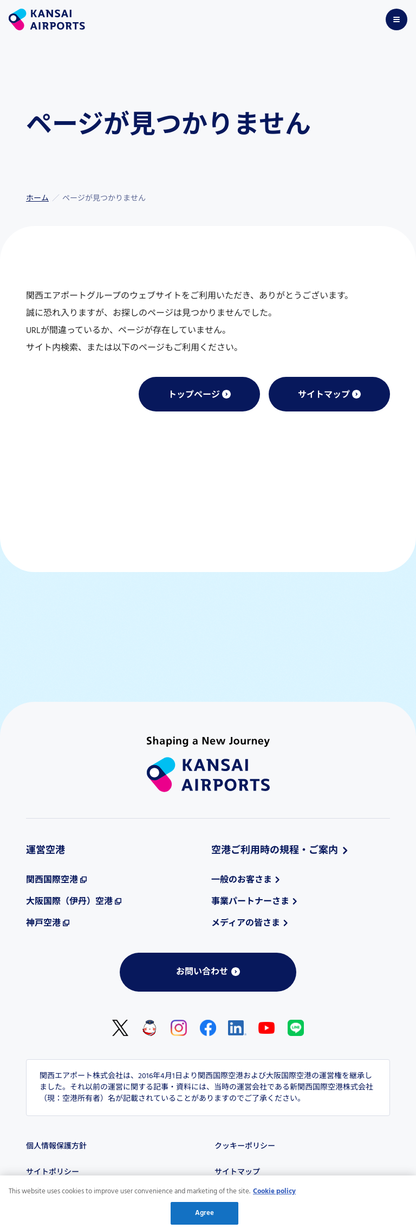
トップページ (194, 395)
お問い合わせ (202, 972)
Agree (204, 1215)
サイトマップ (324, 395)
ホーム (37, 198)
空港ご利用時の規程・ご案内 (274, 850)
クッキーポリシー (244, 1146)
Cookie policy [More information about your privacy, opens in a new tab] (274, 1193)
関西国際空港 (52, 880)
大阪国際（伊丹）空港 (69, 901)
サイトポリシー (52, 1172)
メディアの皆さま (245, 923)
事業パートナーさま (250, 901)
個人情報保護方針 (56, 1146)
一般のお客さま (241, 880)
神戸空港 (43, 923)
